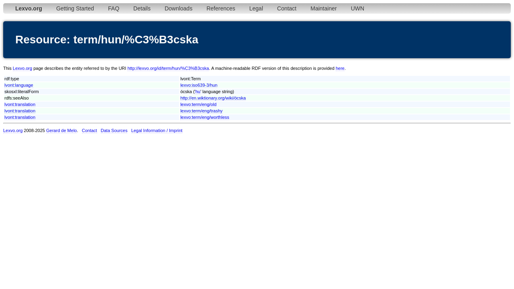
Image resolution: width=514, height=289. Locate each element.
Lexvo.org (22, 68)
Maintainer (323, 8)
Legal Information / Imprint (157, 130)
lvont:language (18, 85)
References (220, 8)
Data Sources (114, 130)
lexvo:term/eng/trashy (201, 110)
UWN (357, 8)
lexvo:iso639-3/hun (198, 85)
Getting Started (75, 8)
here (340, 68)
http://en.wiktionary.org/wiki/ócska (213, 98)
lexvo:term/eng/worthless (204, 117)
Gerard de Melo (61, 130)
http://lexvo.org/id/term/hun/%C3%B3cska (168, 68)
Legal (256, 8)
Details (142, 8)
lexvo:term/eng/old (198, 104)
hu (198, 91)
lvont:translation (19, 104)
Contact (286, 8)
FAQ (113, 8)
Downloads (178, 8)
